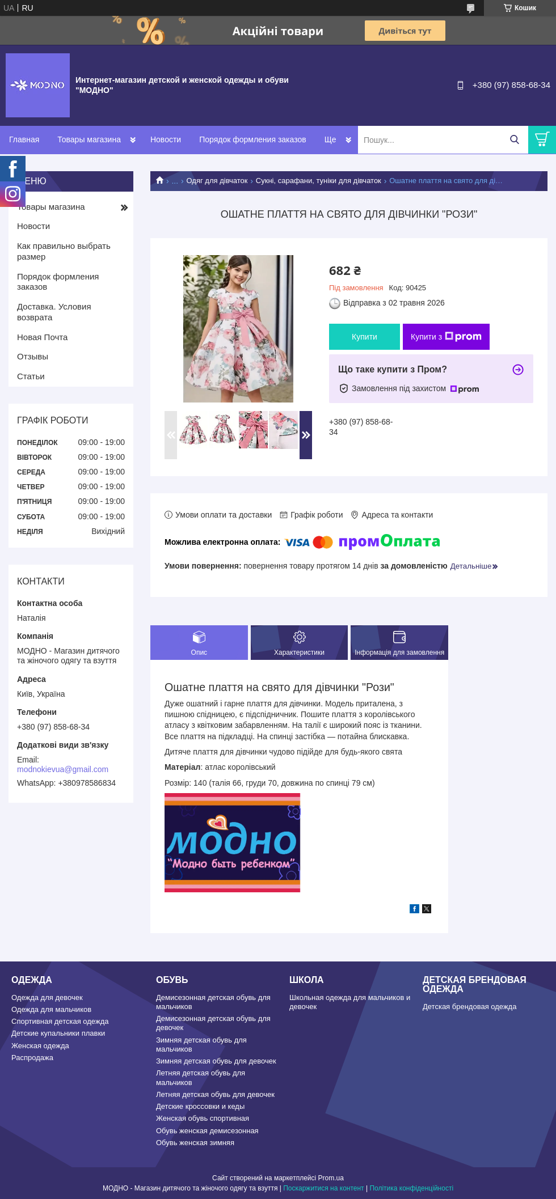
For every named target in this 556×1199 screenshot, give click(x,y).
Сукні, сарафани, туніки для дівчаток (318, 180)
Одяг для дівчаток (217, 180)
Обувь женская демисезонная (207, 1130)
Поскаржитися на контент (323, 1188)
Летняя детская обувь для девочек (215, 1094)
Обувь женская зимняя (195, 1142)
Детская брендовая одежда (469, 1006)
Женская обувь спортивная (202, 1118)
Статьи (31, 376)
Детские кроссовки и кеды (200, 1106)
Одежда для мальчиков (51, 1009)
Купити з (446, 337)
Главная (24, 139)
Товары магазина (89, 139)
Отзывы (32, 356)
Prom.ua (331, 1178)
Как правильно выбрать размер (64, 251)
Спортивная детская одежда (59, 1021)
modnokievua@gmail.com (62, 769)
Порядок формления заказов (252, 139)
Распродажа (32, 1057)
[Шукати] (514, 140)
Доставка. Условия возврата (54, 312)
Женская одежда (40, 1045)
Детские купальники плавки (58, 1033)
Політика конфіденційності (411, 1188)
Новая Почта (42, 337)
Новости (165, 139)
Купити (364, 336)
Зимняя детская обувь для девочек (216, 1061)
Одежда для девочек (47, 997)
